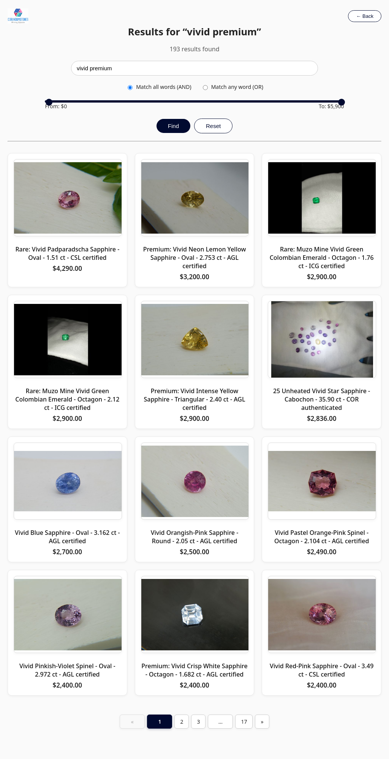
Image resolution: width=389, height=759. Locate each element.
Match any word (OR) (233, 86)
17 (244, 721)
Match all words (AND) (159, 86)
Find (173, 126)
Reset (213, 126)
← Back (364, 16)
